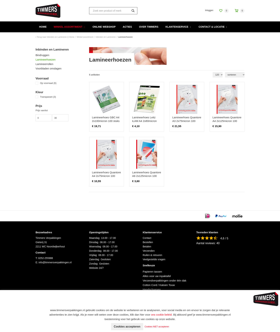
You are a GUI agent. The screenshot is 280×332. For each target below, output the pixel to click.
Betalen (147, 246)
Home (43, 26)
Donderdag (95, 250)
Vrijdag (93, 255)
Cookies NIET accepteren (157, 326)
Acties (127, 26)
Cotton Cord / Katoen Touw (159, 284)
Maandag (94, 238)
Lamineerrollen (44, 64)
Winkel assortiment (68, 26)
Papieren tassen (152, 271)
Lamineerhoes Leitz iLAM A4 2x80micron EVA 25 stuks (144, 121)
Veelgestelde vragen (154, 259)
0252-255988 (45, 258)
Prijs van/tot (42, 110)
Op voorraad (48, 83)
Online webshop (104, 26)
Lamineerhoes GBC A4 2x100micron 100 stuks (105, 119)
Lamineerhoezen (46, 59)
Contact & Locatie (212, 26)
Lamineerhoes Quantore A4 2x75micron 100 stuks (106, 176)
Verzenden (149, 250)
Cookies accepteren (127, 326)
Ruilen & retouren (152, 255)
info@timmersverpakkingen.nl (55, 262)
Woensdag (95, 246)
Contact (147, 238)
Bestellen (148, 242)
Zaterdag (94, 259)
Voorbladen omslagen (48, 68)
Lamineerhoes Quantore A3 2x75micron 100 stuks (186, 121)
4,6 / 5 (224, 238)
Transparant (48, 96)
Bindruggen (42, 55)
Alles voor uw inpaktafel (157, 276)
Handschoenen (152, 289)
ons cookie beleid (161, 314)
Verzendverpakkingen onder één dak (164, 280)
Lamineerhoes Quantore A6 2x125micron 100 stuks (146, 176)
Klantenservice (177, 26)
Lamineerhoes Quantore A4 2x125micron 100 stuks (226, 121)
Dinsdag (93, 242)
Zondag (93, 263)
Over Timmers (148, 26)
